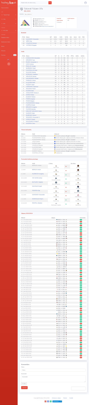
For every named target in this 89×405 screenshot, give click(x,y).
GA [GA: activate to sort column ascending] (71, 37)
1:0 (81, 229)
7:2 (81, 334)
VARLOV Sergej (30, 119)
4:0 (81, 284)
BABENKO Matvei (31, 115)
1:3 (81, 272)
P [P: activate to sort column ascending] (64, 56)
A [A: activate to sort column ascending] (61, 56)
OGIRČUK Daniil (30, 105)
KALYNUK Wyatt (37, 186)
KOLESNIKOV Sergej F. (32, 121)
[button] (9, 15)
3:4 (81, 253)
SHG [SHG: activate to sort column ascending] (77, 56)
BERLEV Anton (36, 169)
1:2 (81, 225)
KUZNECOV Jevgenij (38, 174)
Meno (22, 367)
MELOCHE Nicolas (31, 76)
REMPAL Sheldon (37, 203)
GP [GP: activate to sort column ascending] (51, 37)
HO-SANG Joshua (37, 178)
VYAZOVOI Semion (31, 43)
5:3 (81, 236)
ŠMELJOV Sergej (31, 66)
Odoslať (24, 387)
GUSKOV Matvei (30, 97)
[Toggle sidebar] (8, 63)
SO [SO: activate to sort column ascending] (79, 37)
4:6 (81, 299)
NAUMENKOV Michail (32, 78)
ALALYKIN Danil (30, 82)
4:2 (81, 231)
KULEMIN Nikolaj (31, 72)
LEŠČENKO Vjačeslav (32, 87)
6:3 (81, 244)
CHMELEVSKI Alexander (33, 58)
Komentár (24, 374)
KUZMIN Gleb (30, 91)
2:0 (81, 267)
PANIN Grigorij (30, 101)
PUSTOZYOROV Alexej (32, 103)
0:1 (81, 233)
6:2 (81, 276)
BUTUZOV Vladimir (37, 182)
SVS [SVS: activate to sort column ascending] (61, 37)
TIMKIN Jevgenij (30, 99)
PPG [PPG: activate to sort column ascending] (72, 56)
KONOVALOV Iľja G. (37, 199)
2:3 (81, 219)
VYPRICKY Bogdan (31, 45)
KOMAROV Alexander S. (33, 117)
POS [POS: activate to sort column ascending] (23, 37)
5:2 (81, 285)
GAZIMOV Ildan (30, 113)
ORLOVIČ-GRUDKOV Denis (34, 111)
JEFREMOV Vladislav (32, 74)
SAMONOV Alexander (32, 39)
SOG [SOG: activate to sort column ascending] (55, 37)
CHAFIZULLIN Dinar (31, 70)
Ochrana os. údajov (56, 398)
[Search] (34, 2)
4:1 (81, 248)
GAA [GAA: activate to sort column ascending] (75, 37)
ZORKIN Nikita (30, 95)
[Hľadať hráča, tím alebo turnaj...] (50, 2)
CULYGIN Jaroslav (31, 109)
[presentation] (78, 388)
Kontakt (71, 398)
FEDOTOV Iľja (36, 190)
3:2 (81, 227)
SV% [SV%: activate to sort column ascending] (66, 37)
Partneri (65, 398)
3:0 (81, 338)
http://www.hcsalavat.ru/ (47, 26)
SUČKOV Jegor (30, 84)
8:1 (81, 250)
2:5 (81, 223)
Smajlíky (24, 383)
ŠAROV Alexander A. (32, 62)
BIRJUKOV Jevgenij (31, 107)
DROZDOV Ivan (30, 60)
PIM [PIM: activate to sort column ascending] (83, 37)
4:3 (81, 346)
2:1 (81, 221)
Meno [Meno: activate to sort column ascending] (27, 37)
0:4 (81, 242)
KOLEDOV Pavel (30, 89)
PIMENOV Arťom (31, 80)
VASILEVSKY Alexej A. (32, 93)
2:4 (81, 302)
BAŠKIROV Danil (30, 68)
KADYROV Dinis (30, 123)
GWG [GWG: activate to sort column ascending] (82, 56)
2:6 (81, 246)
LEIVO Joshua (30, 64)
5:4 (81, 293)
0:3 (81, 321)
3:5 (81, 312)
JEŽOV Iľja (29, 41)
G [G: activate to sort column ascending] (58, 56)
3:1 (81, 265)
